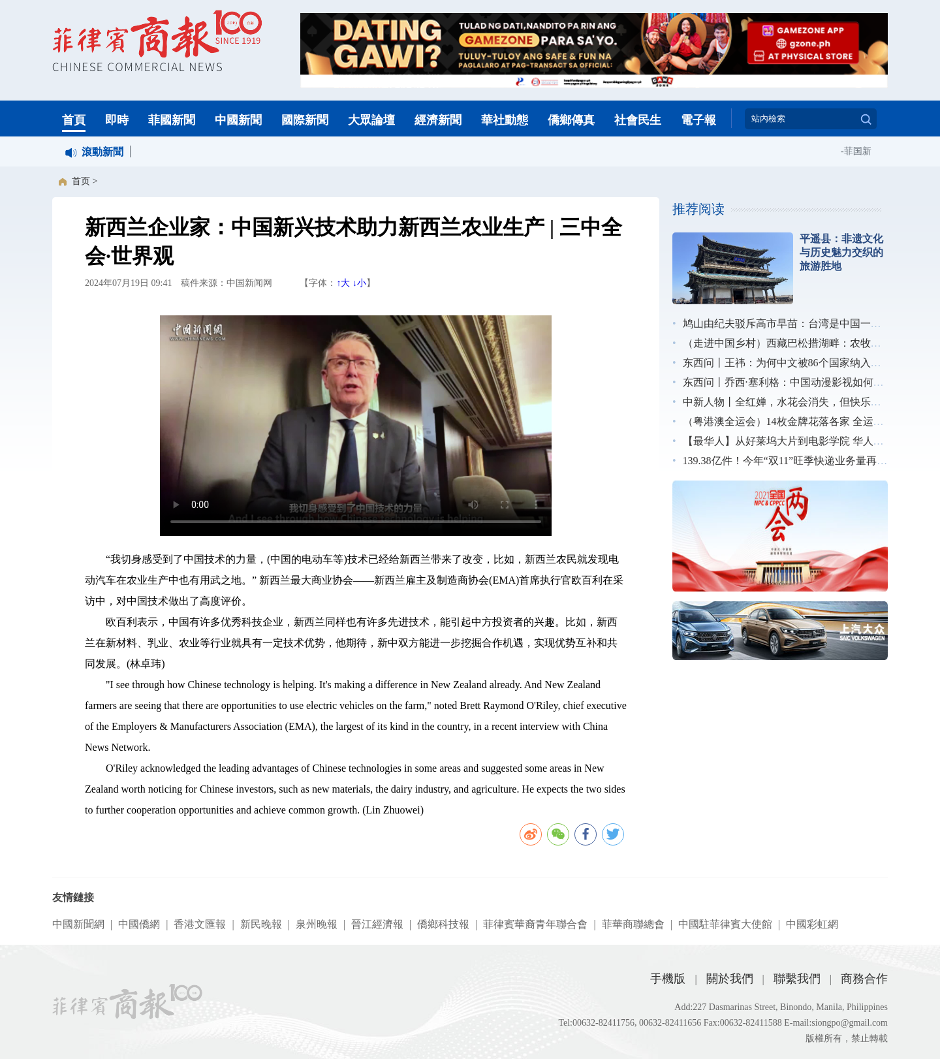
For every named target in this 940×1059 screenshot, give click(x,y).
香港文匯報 (200, 924)
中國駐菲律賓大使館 (725, 924)
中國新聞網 (78, 924)
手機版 (667, 978)
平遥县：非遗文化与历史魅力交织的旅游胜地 (841, 252)
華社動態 (504, 120)
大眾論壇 (371, 120)
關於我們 (729, 978)
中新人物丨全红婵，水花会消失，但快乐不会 (787, 401)
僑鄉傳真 (571, 120)
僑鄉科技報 (443, 924)
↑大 (343, 283)
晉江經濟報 (377, 924)
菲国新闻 (864, 151)
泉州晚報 (316, 924)
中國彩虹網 (812, 924)
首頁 (74, 120)
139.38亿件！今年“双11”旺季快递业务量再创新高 (796, 460)
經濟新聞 (438, 120)
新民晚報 (261, 924)
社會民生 (637, 120)
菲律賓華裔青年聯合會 (535, 924)
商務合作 (864, 978)
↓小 (359, 283)
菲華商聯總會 (633, 924)
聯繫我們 (797, 978)
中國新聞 (238, 120)
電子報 (698, 120)
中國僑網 (139, 924)
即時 (117, 120)
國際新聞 (304, 120)
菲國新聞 (171, 120)
